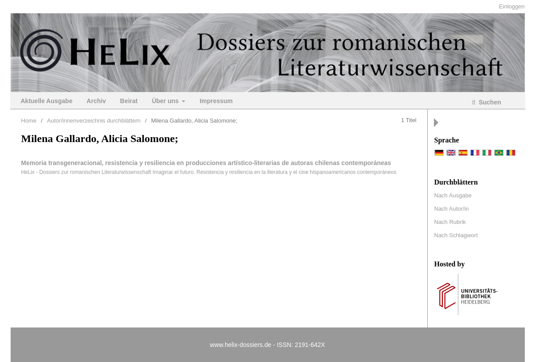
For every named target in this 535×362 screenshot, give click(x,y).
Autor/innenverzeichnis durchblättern (94, 120)
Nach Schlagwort (456, 235)
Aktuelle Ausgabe (47, 100)
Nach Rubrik (450, 222)
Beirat (129, 100)
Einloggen (512, 6)
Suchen (489, 102)
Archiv (96, 100)
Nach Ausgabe (453, 195)
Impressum (216, 100)
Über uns (166, 100)
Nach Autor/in (451, 208)
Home (29, 120)
